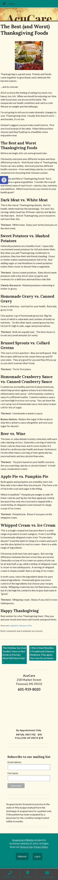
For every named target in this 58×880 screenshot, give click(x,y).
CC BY (29, 626)
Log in (37, 856)
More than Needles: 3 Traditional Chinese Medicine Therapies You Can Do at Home (42, 653)
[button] (4, 180)
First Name (12, 773)
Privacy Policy (41, 846)
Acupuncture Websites (23, 839)
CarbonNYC (14, 626)
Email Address (14, 762)
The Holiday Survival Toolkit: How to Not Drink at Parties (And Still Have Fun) (14, 654)
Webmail (22, 856)
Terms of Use (26, 846)
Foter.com (22, 626)
